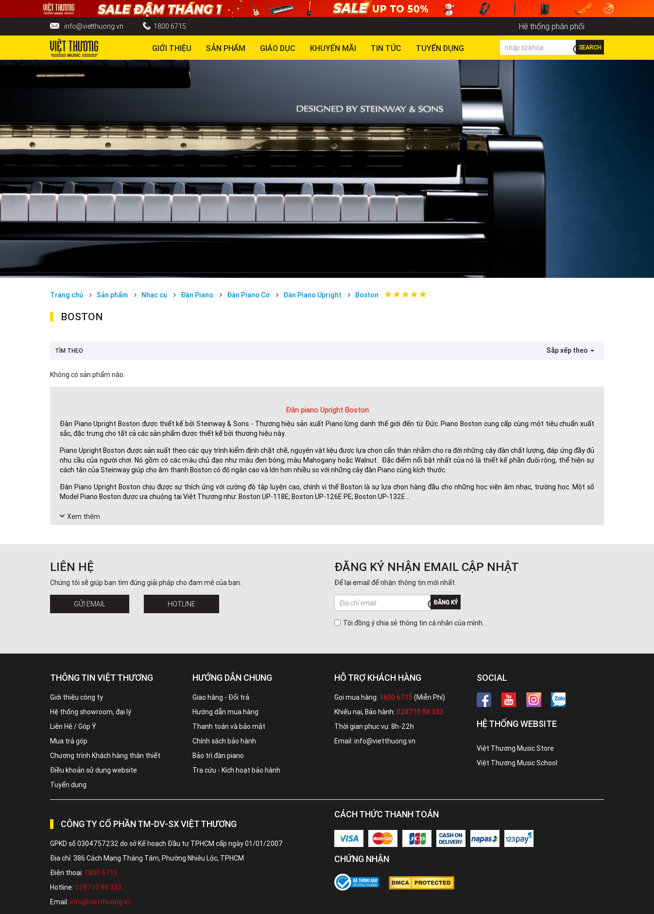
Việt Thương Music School (517, 763)
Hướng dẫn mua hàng (225, 711)
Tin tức (386, 48)
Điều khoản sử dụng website (93, 770)
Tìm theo (69, 350)
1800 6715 (170, 26)
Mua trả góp (68, 741)
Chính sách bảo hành (224, 741)
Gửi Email (89, 604)
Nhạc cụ (154, 295)
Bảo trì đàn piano (218, 755)
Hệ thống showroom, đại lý (90, 711)
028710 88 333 (419, 711)
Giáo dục (277, 48)
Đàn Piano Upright (312, 295)
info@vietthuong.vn (93, 26)
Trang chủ (66, 295)
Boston (367, 295)
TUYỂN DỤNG (440, 48)
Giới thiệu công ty (76, 697)
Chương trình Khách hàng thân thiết (105, 755)
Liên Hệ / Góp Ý (73, 726)
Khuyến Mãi (333, 48)
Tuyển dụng (68, 784)
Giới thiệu (171, 48)
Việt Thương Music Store (515, 748)
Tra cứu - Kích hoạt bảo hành (236, 770)
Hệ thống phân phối (552, 26)
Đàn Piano (197, 295)
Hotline (181, 604)
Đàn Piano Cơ (248, 295)
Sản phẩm (225, 48)
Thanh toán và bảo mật (228, 726)
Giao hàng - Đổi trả (220, 697)
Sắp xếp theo (570, 350)
